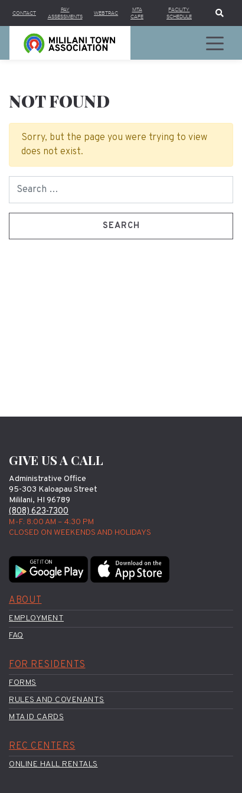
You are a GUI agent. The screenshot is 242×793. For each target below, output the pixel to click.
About (25, 600)
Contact (24, 13)
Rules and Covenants (56, 700)
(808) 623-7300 (38, 511)
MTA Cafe (136, 13)
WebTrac (106, 13)
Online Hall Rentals (53, 764)
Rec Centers (42, 746)
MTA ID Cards (36, 717)
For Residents (47, 665)
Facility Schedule (179, 13)
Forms (23, 683)
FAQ (16, 635)
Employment (36, 618)
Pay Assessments (65, 13)
